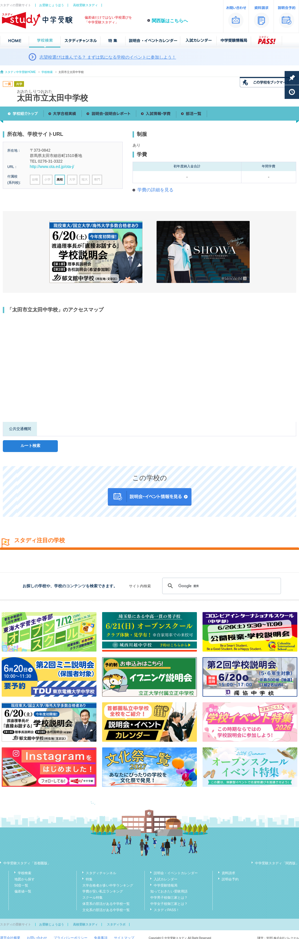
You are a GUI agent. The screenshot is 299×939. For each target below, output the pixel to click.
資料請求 (228, 873)
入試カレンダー (165, 879)
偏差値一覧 (22, 891)
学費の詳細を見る (155, 189)
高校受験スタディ (85, 5)
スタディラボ (116, 924)
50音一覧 (21, 885)
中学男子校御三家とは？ (169, 898)
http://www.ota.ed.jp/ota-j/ (52, 166)
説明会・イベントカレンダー (176, 873)
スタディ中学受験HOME (20, 72)
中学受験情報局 (165, 885)
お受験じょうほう (51, 5)
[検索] (220, 586)
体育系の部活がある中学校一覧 (106, 904)
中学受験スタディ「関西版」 (277, 863)
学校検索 (47, 72)
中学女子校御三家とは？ (169, 904)
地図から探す (24, 879)
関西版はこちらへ (170, 20)
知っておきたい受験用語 (169, 891)
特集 (89, 879)
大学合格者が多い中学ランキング (107, 885)
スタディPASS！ (166, 910)
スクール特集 (92, 898)
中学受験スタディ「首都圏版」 (27, 863)
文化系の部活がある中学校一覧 (106, 910)
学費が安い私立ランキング (102, 891)
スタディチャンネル (101, 873)
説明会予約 (230, 879)
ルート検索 (30, 445)
